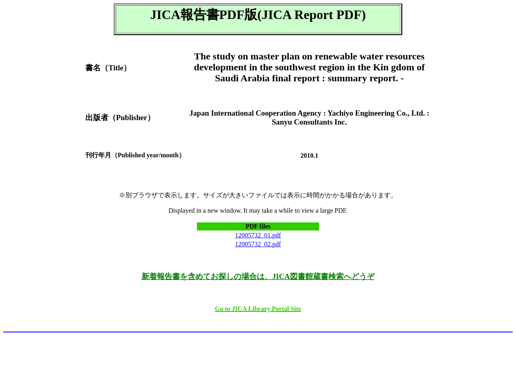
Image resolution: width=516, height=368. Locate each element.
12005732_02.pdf (258, 244)
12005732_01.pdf (258, 235)
